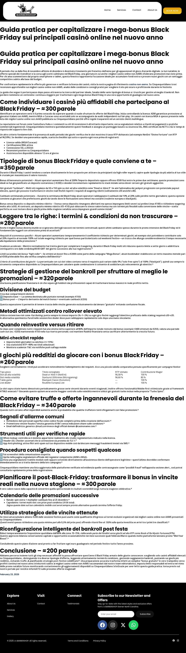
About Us (152, 10)
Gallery (10, 616)
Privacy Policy (99, 640)
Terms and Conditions (78, 640)
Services (121, 10)
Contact (136, 10)
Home (107, 10)
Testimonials (73, 603)
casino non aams (138, 84)
